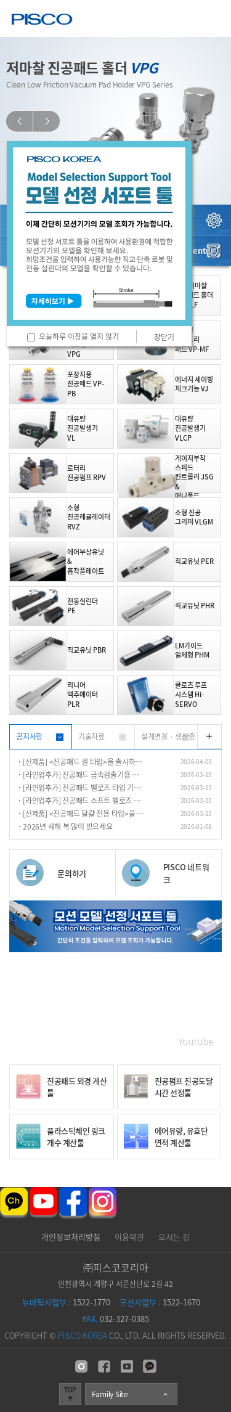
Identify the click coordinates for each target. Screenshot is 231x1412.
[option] (115, 121)
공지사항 (29, 736)
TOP (70, 1393)
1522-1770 (66, 1302)
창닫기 (164, 337)
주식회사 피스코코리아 (42, 20)
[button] (19, 121)
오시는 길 (174, 1237)
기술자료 (91, 736)
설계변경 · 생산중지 (168, 740)
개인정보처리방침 (70, 1237)
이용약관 (129, 1237)
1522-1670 (160, 1302)
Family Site (130, 1394)
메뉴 (213, 18)
